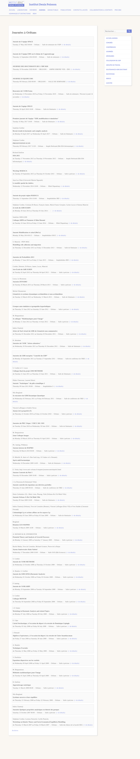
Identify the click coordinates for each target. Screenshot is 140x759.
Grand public (53, 10)
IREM (34, 13)
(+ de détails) (66, 45)
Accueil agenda (112, 38)
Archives (15, 730)
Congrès (109, 43)
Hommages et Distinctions (20, 13)
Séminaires (110, 56)
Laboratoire (22, 10)
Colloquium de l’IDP (113, 60)
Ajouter (109, 83)
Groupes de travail (113, 65)
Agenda (42, 10)
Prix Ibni (118, 10)
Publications (66, 10)
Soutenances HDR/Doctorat (116, 69)
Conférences (111, 47)
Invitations (110, 74)
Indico (108, 78)
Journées (109, 51)
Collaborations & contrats (101, 10)
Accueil (12, 10)
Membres (33, 10)
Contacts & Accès (80, 10)
